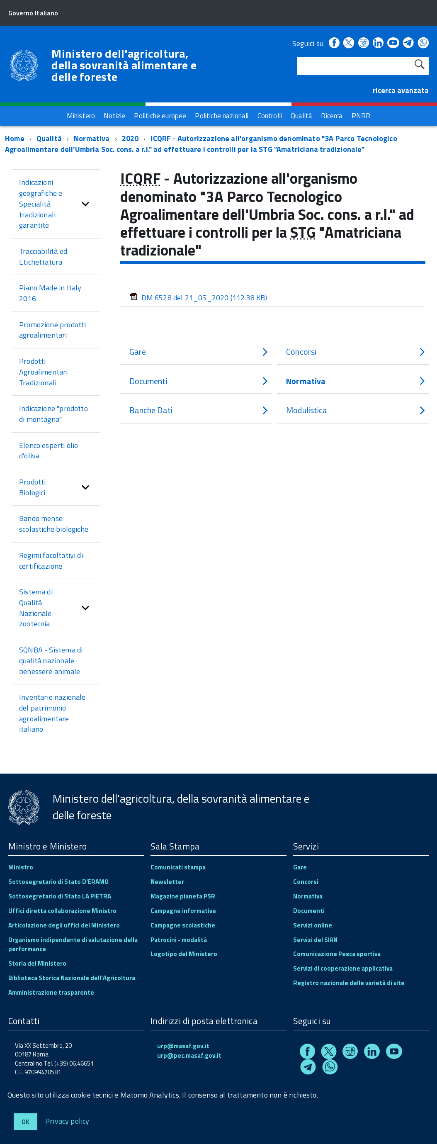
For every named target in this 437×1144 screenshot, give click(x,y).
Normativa (92, 138)
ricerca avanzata (401, 90)
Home (14, 138)
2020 (130, 138)
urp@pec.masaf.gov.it (189, 1055)
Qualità (49, 138)
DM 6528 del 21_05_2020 (198, 297)
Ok (25, 1122)
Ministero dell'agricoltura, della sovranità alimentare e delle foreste (124, 65)
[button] (85, 204)
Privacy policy (67, 1120)
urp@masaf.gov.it (183, 1046)
